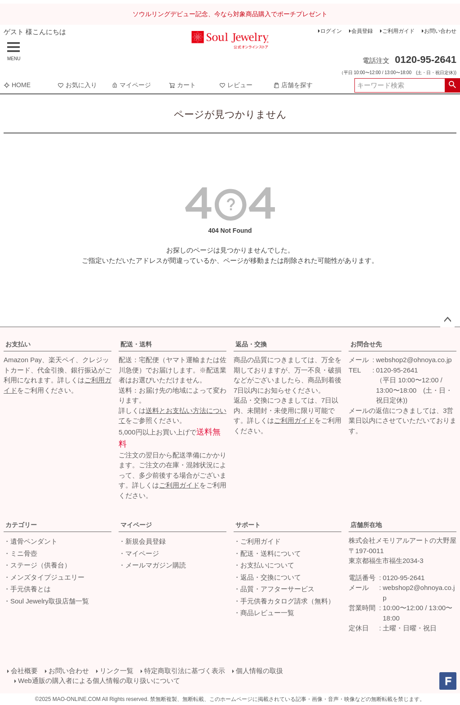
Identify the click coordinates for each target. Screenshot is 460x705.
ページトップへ (447, 320)
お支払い (18, 344)
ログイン (331, 31)
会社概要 (24, 670)
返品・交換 (251, 344)
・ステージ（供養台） (37, 565)
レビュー (235, 85)
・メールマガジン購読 (152, 565)
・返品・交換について (267, 577)
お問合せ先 (366, 344)
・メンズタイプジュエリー (44, 577)
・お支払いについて (264, 565)
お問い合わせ (440, 31)
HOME (17, 85)
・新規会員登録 (142, 541)
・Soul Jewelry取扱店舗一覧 (46, 601)
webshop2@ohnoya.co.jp (414, 360)
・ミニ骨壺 (20, 553)
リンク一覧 (116, 670)
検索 (452, 85)
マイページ (131, 85)
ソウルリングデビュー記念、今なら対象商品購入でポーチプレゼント (230, 14)
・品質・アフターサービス (274, 589)
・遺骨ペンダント (31, 541)
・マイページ (139, 553)
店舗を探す (293, 85)
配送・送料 (136, 344)
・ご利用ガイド (257, 541)
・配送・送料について (267, 553)
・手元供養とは (27, 589)
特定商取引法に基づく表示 (184, 670)
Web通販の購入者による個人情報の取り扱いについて (99, 680)
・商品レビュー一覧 (264, 612)
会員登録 (362, 31)
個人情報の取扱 (259, 670)
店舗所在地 (366, 524)
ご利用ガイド (398, 31)
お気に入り (77, 85)
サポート (248, 524)
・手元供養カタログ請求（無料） (284, 601)
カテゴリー (21, 524)
